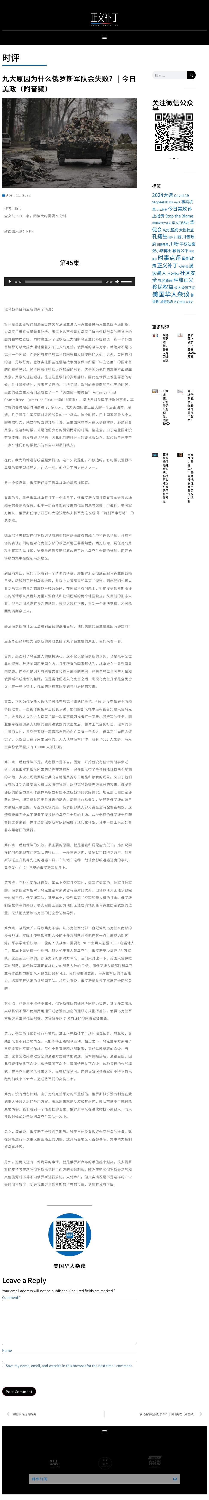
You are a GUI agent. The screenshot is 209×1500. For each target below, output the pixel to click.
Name (7, 1350)
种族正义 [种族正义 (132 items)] (183, 279)
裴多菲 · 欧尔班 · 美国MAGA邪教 (192, 346)
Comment (11, 1297)
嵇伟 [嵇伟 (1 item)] (170, 237)
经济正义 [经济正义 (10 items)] (188, 287)
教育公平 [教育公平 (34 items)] (180, 250)
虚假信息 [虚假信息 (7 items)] (166, 301)
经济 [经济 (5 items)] (177, 287)
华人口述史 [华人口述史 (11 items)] (180, 222)
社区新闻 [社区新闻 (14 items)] (165, 280)
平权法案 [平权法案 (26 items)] (187, 244)
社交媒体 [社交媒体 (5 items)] (173, 274)
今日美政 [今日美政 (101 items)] (177, 208)
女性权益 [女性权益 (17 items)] (186, 229)
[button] (104, 36)
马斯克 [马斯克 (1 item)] (189, 301)
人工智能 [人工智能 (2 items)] (162, 209)
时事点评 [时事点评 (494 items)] (169, 257)
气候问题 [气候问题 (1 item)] (183, 266)
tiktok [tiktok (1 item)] (177, 202)
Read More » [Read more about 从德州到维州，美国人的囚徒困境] (166, 372)
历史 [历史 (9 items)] (166, 230)
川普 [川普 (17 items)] (177, 236)
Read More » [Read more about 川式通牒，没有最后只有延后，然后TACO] (166, 435)
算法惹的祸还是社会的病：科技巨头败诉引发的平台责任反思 (165, 477)
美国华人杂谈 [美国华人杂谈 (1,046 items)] (170, 293)
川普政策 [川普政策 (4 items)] (162, 244)
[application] (69, 281)
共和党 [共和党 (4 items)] (156, 223)
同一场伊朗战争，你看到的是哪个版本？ (190, 405)
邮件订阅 (40, 1478)
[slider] (63, 282)
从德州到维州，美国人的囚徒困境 (165, 347)
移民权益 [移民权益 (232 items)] (163, 286)
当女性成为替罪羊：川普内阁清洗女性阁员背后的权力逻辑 (190, 477)
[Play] (10, 281)
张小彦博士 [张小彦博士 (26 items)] (161, 250)
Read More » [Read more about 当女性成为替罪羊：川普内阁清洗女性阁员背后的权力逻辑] (191, 513)
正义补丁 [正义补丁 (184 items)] (167, 265)
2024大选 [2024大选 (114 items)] (162, 194)
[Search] (191, 75)
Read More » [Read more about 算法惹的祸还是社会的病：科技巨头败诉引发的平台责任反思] (166, 513)
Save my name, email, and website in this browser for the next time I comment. (69, 1365)
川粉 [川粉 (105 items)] (174, 243)
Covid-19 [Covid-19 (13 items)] (181, 195)
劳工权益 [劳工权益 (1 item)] (166, 223)
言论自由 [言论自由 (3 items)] (179, 302)
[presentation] (34, 1376)
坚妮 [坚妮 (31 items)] (174, 229)
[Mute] (117, 281)
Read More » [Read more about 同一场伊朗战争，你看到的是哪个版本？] (191, 431)
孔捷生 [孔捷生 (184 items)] (160, 236)
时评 (11, 57)
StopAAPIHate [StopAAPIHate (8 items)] (162, 201)
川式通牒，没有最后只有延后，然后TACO (166, 407)
